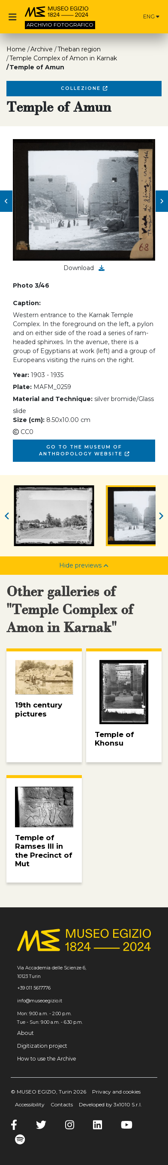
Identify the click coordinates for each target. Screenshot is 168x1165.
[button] (6, 201)
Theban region (79, 49)
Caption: (27, 303)
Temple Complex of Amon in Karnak (63, 58)
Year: (21, 375)
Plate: (22, 387)
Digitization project (42, 1046)
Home (16, 49)
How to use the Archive (46, 1058)
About (25, 1033)
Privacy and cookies (116, 1091)
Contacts (62, 1104)
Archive (41, 49)
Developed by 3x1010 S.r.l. (110, 1104)
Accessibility (30, 1104)
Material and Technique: (53, 399)
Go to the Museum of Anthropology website (84, 450)
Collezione (84, 88)
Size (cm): (29, 420)
